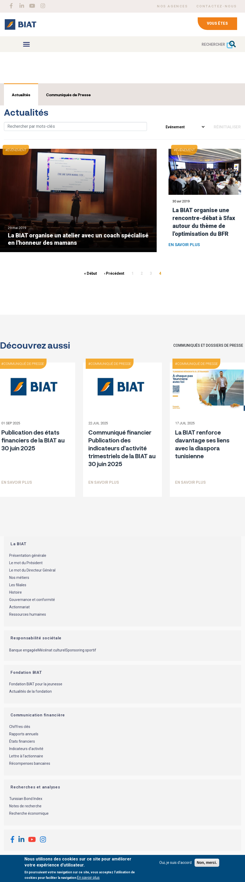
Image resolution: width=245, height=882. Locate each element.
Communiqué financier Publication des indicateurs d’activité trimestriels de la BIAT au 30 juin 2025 (122, 448)
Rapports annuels (23, 734)
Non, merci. (207, 862)
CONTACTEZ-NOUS (216, 6)
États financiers (22, 741)
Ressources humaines (27, 614)
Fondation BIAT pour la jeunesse (35, 684)
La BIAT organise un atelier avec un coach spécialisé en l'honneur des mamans (78, 239)
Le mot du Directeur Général (32, 570)
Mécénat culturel (51, 650)
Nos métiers (19, 577)
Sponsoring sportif (80, 650)
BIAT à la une (37, 72)
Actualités (21, 95)
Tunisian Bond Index (25, 799)
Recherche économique (29, 813)
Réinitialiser (227, 127)
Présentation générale (27, 555)
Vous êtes (217, 23)
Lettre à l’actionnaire (26, 756)
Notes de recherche (25, 806)
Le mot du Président (26, 563)
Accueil (11, 72)
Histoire (15, 592)
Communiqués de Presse (68, 95)
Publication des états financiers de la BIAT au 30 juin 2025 (33, 440)
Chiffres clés (19, 727)
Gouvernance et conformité (32, 600)
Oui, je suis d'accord (175, 862)
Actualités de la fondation (30, 691)
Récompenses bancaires (29, 763)
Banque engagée (23, 650)
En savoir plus (184, 244)
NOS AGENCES (172, 6)
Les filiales (17, 585)
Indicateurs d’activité (26, 749)
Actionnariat (19, 607)
